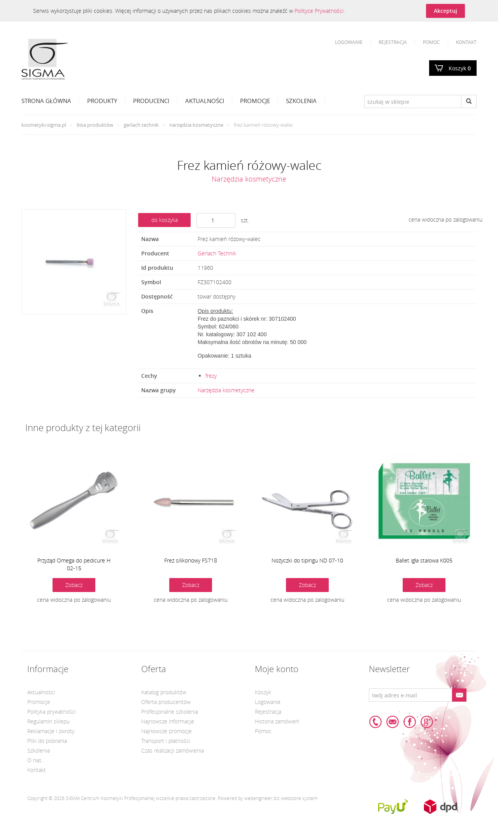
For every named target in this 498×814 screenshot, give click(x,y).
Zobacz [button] (73, 585)
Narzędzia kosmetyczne (196, 124)
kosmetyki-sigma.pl (43, 124)
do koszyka (164, 220)
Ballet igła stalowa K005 (424, 560)
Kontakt (466, 42)
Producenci (151, 101)
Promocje (255, 101)
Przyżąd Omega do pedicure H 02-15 (73, 564)
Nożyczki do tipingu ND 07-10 (307, 560)
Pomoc (431, 42)
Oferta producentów (166, 702)
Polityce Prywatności (319, 10)
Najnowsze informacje (167, 721)
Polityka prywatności (51, 711)
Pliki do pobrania (47, 740)
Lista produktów (95, 124)
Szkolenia (301, 101)
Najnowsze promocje (166, 731)
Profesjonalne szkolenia (169, 711)
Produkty (102, 101)
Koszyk (460, 68)
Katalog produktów (163, 692)
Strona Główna (46, 101)
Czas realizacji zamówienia (172, 750)
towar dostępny (216, 296)
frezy (211, 375)
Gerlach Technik (141, 124)
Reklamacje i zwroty (50, 731)
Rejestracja (393, 42)
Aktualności (204, 101)
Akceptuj (445, 10)
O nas (34, 760)
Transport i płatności (165, 740)
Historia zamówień (277, 721)
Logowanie (349, 42)
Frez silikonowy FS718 (190, 560)
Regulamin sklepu (48, 721)
